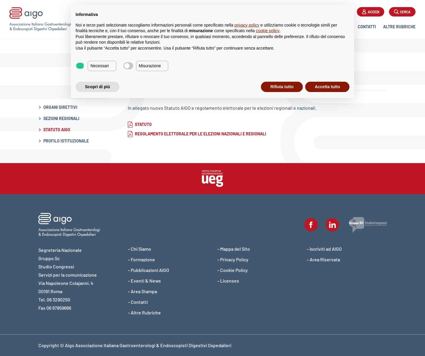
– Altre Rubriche (144, 312)
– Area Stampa (142, 291)
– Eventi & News (144, 280)
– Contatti (138, 302)
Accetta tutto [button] (327, 86)
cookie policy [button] (267, 30)
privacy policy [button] (247, 25)
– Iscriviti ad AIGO (324, 249)
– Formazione (141, 259)
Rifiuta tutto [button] (282, 86)
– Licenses (228, 280)
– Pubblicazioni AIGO (148, 270)
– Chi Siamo (139, 249)
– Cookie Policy (232, 270)
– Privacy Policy (233, 259)
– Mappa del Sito (233, 249)
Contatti (367, 26)
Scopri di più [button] (97, 86)
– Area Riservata (323, 259)
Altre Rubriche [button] (399, 26)
